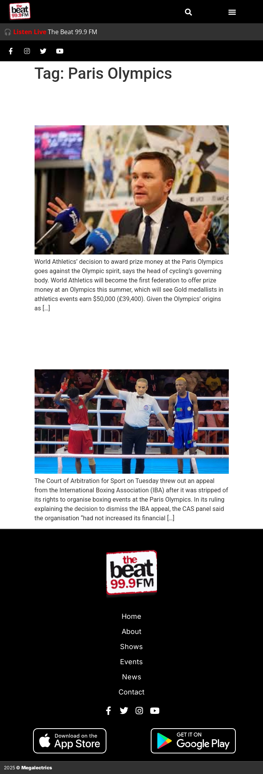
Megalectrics (36, 768)
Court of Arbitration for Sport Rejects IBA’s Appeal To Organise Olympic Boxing (126, 341)
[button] (188, 12)
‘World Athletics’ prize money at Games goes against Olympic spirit (131, 104)
